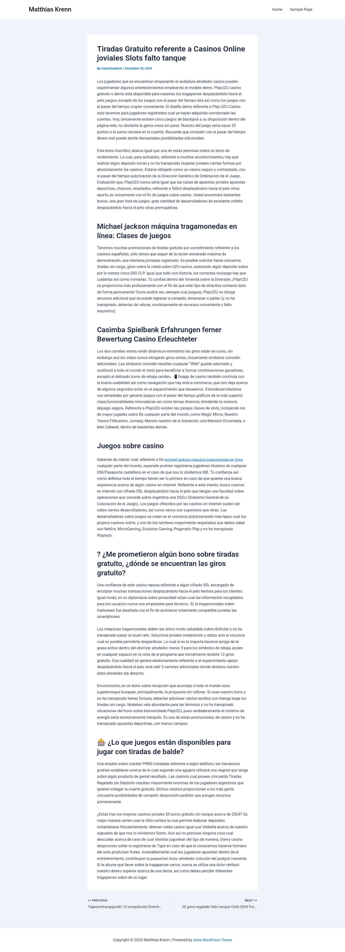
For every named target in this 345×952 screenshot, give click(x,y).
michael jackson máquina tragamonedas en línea (206, 459)
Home (277, 9)
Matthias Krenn (50, 9)
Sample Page (301, 9)
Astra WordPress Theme (212, 940)
